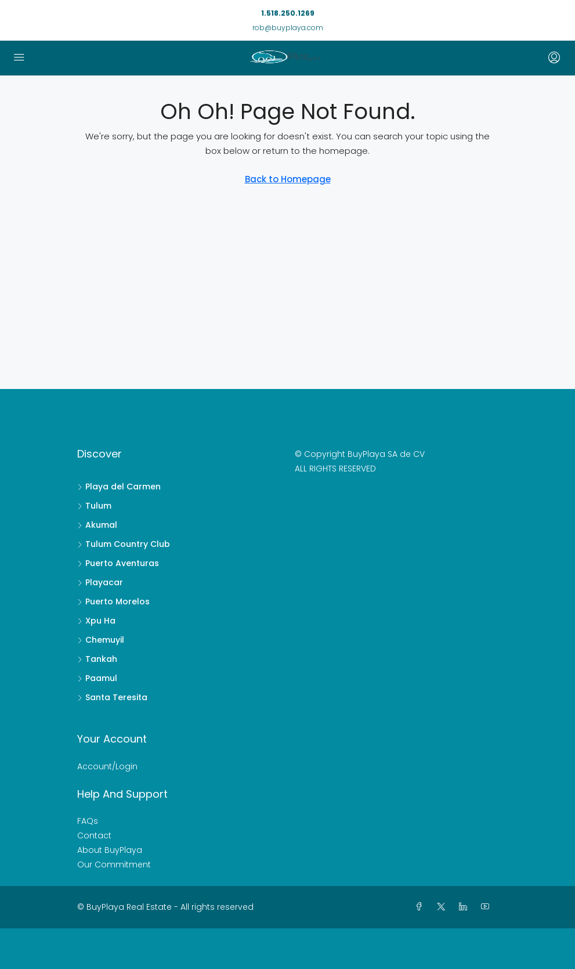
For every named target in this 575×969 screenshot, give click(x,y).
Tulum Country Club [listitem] (123, 544)
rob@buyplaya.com (287, 28)
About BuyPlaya (109, 850)
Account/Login (107, 766)
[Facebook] (421, 907)
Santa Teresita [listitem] (112, 697)
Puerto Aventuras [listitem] (118, 563)
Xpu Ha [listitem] (96, 620)
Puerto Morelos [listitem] (113, 601)
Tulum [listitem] (94, 505)
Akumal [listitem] (97, 525)
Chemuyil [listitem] (100, 640)
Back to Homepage (288, 179)
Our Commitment (114, 864)
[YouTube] (487, 907)
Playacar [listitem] (100, 582)
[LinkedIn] (465, 907)
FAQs (87, 821)
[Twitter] (443, 907)
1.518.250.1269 (287, 13)
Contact (94, 835)
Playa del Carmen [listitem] (119, 486)
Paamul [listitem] (97, 678)
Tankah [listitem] (97, 659)
